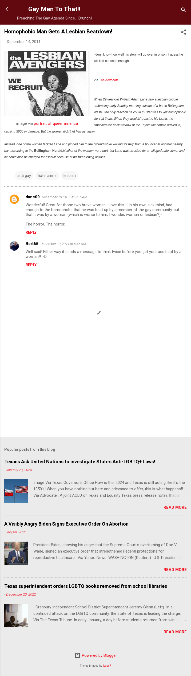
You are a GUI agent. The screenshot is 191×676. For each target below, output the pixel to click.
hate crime (47, 175)
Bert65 (32, 243)
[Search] (183, 11)
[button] (183, 33)
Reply (31, 232)
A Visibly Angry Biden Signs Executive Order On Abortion (66, 524)
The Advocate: (109, 80)
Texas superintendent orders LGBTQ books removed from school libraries (85, 586)
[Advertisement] (95, 391)
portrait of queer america (56, 123)
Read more (175, 507)
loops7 (107, 665)
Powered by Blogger (95, 655)
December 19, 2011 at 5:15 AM (64, 197)
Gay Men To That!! (54, 9)
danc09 (33, 197)
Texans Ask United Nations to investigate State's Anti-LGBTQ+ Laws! (79, 461)
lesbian (69, 175)
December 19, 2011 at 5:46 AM (63, 244)
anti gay (24, 175)
